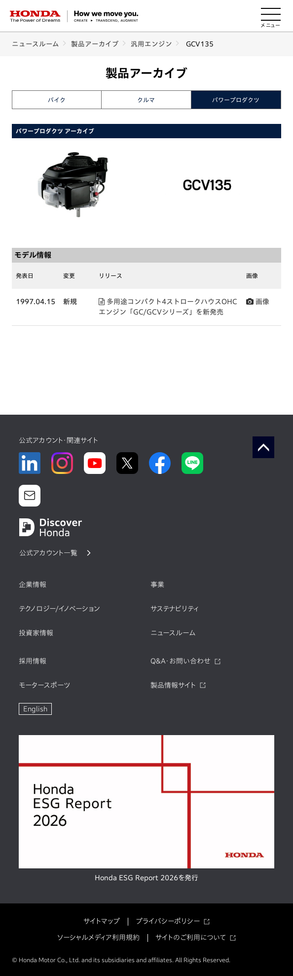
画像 (257, 301)
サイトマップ (101, 921)
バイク (57, 100)
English (35, 708)
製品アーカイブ (95, 43)
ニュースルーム (35, 43)
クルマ (146, 100)
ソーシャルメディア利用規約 (98, 937)
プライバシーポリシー (168, 921)
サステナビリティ (174, 608)
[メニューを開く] (270, 16)
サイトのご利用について (190, 937)
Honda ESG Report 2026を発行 (146, 877)
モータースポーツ (44, 685)
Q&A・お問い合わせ (180, 661)
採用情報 (32, 661)
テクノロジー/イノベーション (59, 608)
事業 (157, 584)
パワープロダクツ (235, 100)
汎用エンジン (151, 43)
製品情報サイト (173, 685)
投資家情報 (36, 632)
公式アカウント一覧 (48, 552)
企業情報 (32, 584)
